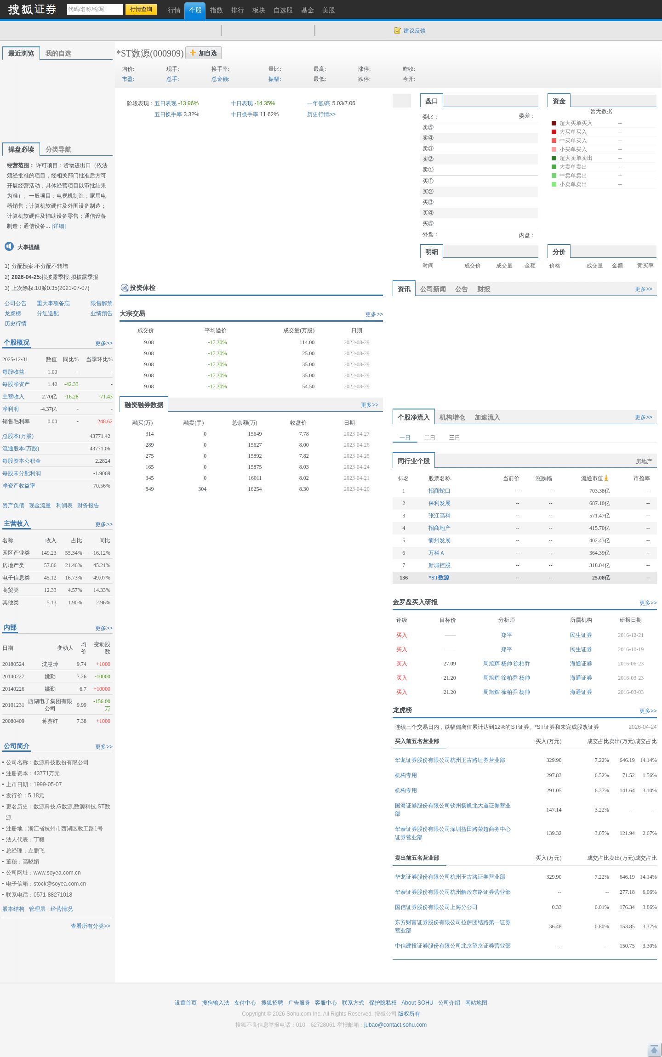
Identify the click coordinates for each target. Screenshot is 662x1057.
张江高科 (439, 515)
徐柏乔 (522, 663)
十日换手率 (244, 114)
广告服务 (299, 1003)
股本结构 (13, 909)
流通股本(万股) (20, 448)
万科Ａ (436, 553)
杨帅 (507, 663)
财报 (483, 289)
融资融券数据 (144, 405)
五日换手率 (168, 114)
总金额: (220, 79)
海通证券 (581, 663)
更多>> (104, 343)
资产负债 (13, 505)
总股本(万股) (18, 436)
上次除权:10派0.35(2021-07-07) (50, 288)
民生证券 (581, 635)
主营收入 (13, 396)
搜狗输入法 (215, 1003)
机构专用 (406, 775)
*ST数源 (133, 53)
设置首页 (186, 1003)
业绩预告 (102, 313)
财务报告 (88, 505)
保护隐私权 (383, 1003)
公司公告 (16, 303)
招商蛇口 (439, 491)
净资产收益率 (18, 486)
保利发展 (439, 503)
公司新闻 (433, 289)
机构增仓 (452, 417)
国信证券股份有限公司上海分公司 (436, 907)
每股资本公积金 (21, 461)
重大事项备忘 (53, 303)
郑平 (506, 635)
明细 (431, 252)
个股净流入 (414, 417)
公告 (461, 289)
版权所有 (409, 1014)
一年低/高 (319, 103)
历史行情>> (321, 114)
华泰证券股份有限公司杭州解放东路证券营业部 (453, 892)
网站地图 (476, 1003)
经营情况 (62, 909)
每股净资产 (16, 384)
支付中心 (245, 1003)
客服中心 (326, 1003)
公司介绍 (449, 1003)
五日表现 (165, 103)
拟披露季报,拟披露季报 (69, 277)
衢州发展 (439, 540)
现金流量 (40, 505)
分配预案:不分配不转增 (39, 266)
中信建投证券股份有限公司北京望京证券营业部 (453, 946)
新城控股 (439, 565)
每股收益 (13, 372)
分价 (559, 252)
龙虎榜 (13, 313)
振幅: (274, 79)
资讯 (404, 289)
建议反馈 (415, 31)
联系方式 (353, 1003)
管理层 (37, 909)
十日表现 (242, 103)
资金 (559, 101)
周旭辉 (492, 663)
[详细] (58, 226)
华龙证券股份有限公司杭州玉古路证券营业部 (450, 760)
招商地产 (439, 528)
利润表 (64, 505)
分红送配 (48, 313)
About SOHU (417, 1003)
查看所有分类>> (90, 926)
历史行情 (16, 323)
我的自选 (58, 53)
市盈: (128, 79)
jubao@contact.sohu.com (396, 1025)
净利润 (10, 409)
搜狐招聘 (272, 1003)
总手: (172, 79)
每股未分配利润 (21, 473)
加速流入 (487, 417)
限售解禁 (102, 303)
